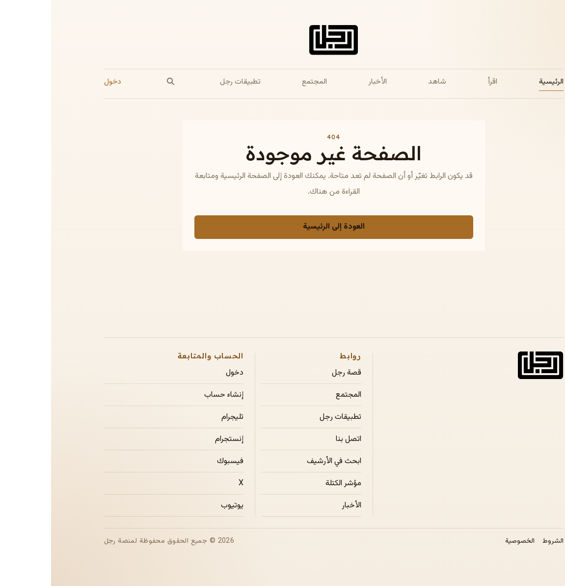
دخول (61, 82)
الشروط (501, 541)
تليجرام (181, 417)
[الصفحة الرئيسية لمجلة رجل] (282, 42)
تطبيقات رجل (189, 82)
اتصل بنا (297, 439)
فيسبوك (179, 462)
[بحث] (119, 81)
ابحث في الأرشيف (283, 462)
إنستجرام (178, 439)
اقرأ (441, 82)
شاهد (386, 82)
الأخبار (327, 82)
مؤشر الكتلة (292, 484)
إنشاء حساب (172, 395)
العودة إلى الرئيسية (283, 227)
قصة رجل (295, 373)
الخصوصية (469, 541)
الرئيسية (500, 82)
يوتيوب (181, 506)
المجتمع (263, 82)
